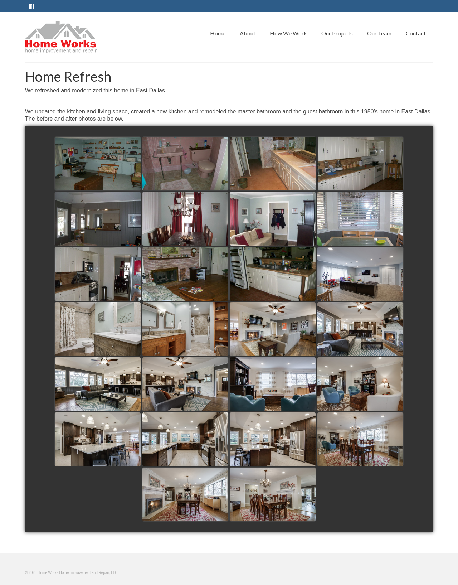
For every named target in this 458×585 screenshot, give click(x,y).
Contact (416, 33)
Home (217, 33)
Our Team (379, 33)
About (247, 33)
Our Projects (337, 33)
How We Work (288, 33)
